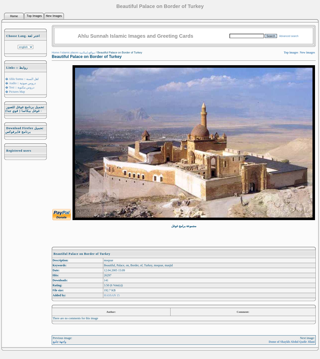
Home (55, 52)
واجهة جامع (59, 342)
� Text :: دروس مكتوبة (19, 87)
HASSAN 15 (112, 295)
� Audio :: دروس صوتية (20, 83)
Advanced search (288, 36)
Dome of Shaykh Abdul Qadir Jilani (292, 342)
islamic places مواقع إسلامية (78, 52)
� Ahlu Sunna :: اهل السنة (21, 79)
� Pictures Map (15, 91)
